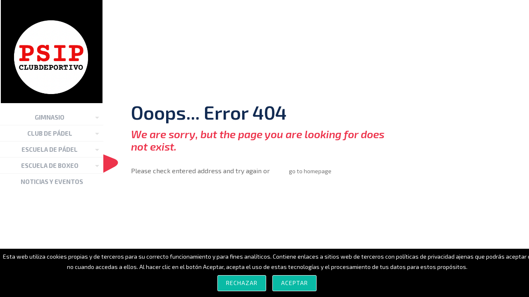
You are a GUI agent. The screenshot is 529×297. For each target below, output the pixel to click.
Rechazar (241, 282)
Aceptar (294, 282)
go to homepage (310, 170)
